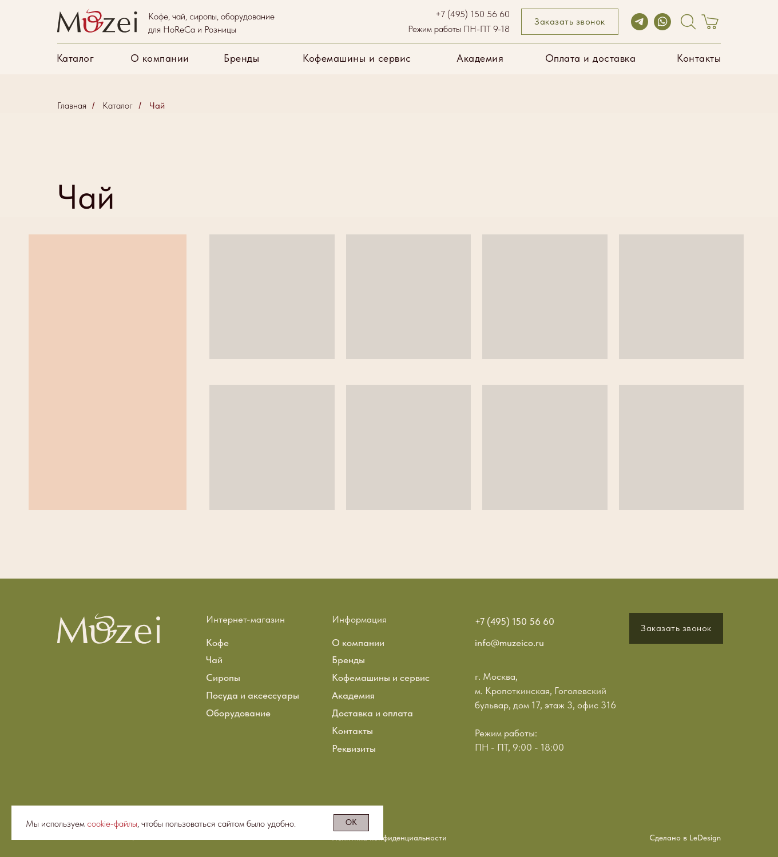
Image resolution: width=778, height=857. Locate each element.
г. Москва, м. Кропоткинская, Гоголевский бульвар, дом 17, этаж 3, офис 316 (545, 691)
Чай (157, 105)
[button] (569, 22)
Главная (71, 105)
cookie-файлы (112, 823)
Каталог (117, 105)
